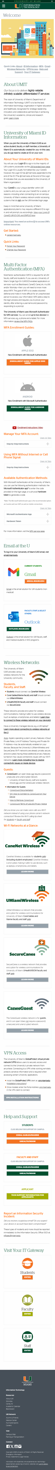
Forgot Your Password (16, 246)
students (10, 819)
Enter (27, 1277)
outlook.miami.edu (19, 629)
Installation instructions (16, 1084)
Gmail (8, 589)
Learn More (27, 872)
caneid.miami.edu (14, 235)
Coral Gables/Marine (27, 1135)
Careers (9, 1425)
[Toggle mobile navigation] (3, 6)
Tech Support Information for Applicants (27, 1196)
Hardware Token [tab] (14, 521)
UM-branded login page (40, 167)
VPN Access (32, 69)
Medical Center (11, 1420)
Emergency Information (14, 1454)
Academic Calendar (13, 1406)
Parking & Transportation (15, 1437)
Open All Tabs (45, 438)
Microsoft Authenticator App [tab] (19, 514)
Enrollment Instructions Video (30, 428)
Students (27, 1273)
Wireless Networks (16, 69)
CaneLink (9, 1404)
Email (47, 66)
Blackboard (10, 1409)
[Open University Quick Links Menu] (52, 1)
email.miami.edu (11, 555)
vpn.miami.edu (44, 1081)
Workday (9, 1401)
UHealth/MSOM (28, 1141)
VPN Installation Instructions (22, 1098)
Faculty (27, 1309)
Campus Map (11, 1434)
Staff (27, 1346)
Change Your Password (16, 250)
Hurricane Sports (12, 1423)
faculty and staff (23, 819)
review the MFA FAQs (23, 321)
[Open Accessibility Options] (3, 1)
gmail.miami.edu (35, 581)
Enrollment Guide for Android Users (27, 408)
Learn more (14, 118)
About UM (9, 1399)
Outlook (9, 637)
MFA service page (37, 531)
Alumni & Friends (12, 1418)
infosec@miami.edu (12, 1236)
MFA (41, 66)
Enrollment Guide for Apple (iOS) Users (27, 362)
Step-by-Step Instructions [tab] (18, 444)
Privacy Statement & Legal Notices (17, 1457)
